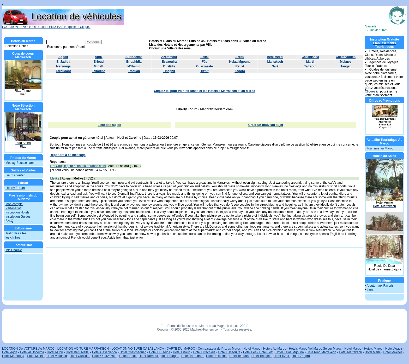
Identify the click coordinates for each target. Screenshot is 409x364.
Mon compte (14, 204)
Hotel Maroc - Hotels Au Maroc (265, 348)
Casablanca (310, 57)
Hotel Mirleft (35, 356)
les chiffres (12, 237)
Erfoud (99, 61)
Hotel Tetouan (239, 356)
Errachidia (134, 61)
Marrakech (275, 61)
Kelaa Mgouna (239, 61)
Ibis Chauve (13, 250)
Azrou (239, 57)
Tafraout (310, 66)
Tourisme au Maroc (380, 148)
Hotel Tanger (170, 356)
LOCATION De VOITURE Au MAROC (28, 348)
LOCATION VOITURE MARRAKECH (83, 348)
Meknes (345, 61)
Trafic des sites (15, 233)
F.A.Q (9, 221)
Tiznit (204, 71)
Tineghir (169, 71)
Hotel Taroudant (192, 356)
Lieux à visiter (15, 175)
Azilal (204, 57)
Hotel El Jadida (159, 352)
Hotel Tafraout (149, 356)
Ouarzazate (204, 66)
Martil (310, 61)
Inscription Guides (18, 216)
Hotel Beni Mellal (77, 352)
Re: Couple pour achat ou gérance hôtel (78, 166)
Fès (204, 61)
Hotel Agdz (9, 352)
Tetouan (134, 71)
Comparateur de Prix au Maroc (219, 348)
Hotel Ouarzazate (104, 356)
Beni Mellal (275, 57)
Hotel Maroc (353, 348)
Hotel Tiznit (282, 356)
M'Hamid (134, 66)
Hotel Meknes (392, 352)
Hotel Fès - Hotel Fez (258, 352)
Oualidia (169, 66)
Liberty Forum (15, 188)
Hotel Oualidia (80, 356)
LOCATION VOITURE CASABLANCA (138, 348)
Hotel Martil (373, 352)
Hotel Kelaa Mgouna (289, 352)
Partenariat (13, 208)
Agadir (63, 57)
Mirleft (98, 66)
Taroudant (63, 71)
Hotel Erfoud (181, 352)
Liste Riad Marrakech (321, 352)
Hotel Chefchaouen (132, 352)
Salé (275, 66)
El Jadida (63, 61)
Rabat (240, 66)
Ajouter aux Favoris (380, 285)
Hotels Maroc (373, 348)
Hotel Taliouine (216, 356)
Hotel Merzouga (13, 356)
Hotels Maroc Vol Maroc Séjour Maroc (315, 348)
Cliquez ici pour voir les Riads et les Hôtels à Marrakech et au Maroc (204, 91)
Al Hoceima (133, 57)
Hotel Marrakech (350, 352)
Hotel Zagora (301, 356)
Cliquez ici (372, 91)
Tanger (346, 66)
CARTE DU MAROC (181, 348)
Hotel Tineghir (261, 356)
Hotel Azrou (55, 352)
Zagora (239, 71)
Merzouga (63, 66)
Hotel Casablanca (104, 352)
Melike (54, 178)
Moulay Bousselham (19, 163)
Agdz (98, 57)
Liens (370, 290)
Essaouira (169, 61)
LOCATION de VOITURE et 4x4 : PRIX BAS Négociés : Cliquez (63, 25)
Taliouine (98, 71)
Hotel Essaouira (229, 352)
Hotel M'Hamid (56, 356)
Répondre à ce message (68, 155)
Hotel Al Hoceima (32, 352)
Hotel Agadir (393, 348)
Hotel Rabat (128, 356)
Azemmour (169, 57)
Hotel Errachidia (204, 352)
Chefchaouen (346, 57)
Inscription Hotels (17, 212)
